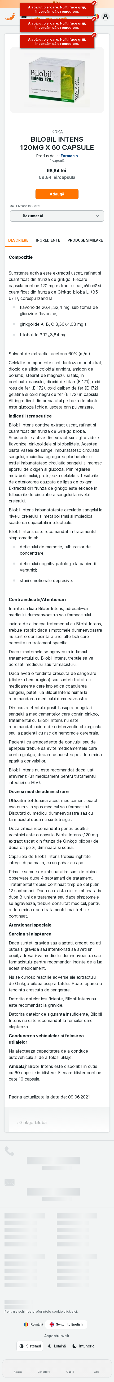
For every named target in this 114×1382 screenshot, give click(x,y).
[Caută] (70, 1368)
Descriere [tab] (18, 240)
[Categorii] (44, 1368)
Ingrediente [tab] (48, 240)
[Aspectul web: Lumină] (56, 1346)
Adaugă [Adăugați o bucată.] (57, 194)
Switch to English (66, 1324)
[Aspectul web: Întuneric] (83, 1346)
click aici (70, 1311)
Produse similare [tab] (85, 240)
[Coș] (96, 1368)
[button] (105, 16)
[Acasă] (18, 1368)
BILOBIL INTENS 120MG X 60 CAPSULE (57, 143)
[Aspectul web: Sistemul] (29, 1346)
